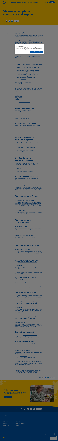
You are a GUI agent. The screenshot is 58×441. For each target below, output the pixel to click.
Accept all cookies (39, 51)
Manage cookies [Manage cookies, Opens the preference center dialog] (19, 51)
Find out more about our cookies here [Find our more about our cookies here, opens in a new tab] (35, 49)
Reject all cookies (32, 51)
